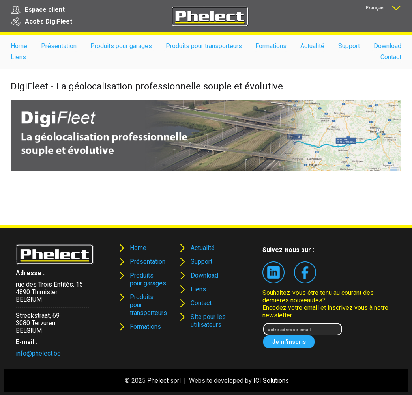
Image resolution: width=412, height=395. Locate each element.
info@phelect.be (38, 353)
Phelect (158, 380)
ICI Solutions (271, 380)
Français (375, 8)
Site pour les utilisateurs (208, 320)
